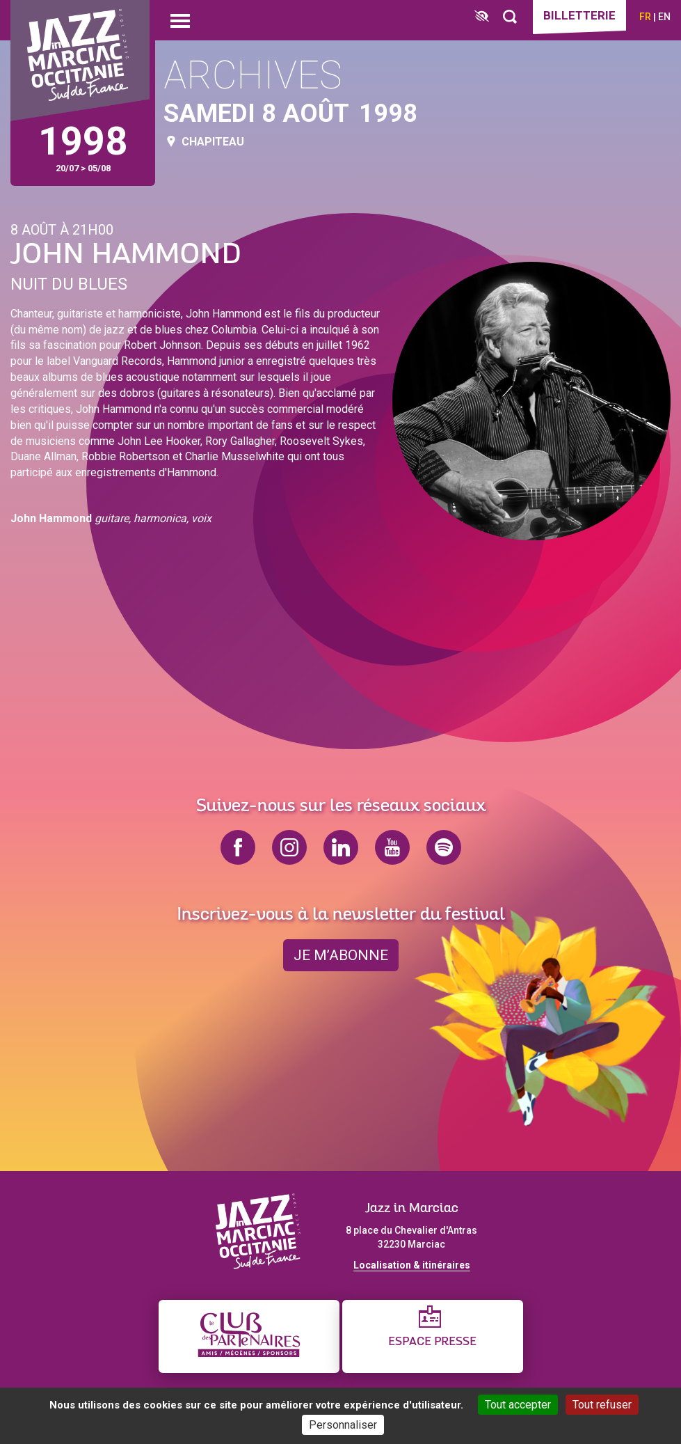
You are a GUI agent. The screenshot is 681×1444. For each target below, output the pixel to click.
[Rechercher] (510, 17)
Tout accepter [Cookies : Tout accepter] (518, 1404)
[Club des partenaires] (249, 1336)
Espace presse (432, 1342)
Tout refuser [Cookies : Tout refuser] (602, 1404)
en (664, 16)
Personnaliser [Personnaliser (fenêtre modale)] (343, 1424)
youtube (392, 847)
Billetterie (579, 15)
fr (645, 16)
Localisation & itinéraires (411, 1265)
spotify (443, 847)
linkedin (340, 847)
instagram (289, 847)
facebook (238, 847)
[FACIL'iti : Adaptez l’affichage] (481, 17)
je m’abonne (341, 955)
